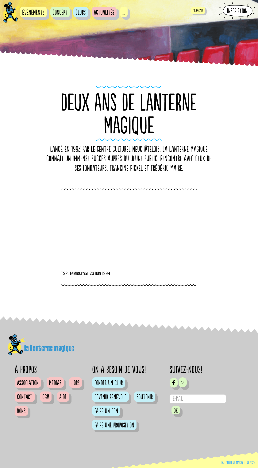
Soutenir (145, 397)
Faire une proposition (114, 425)
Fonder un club (108, 383)
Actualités (104, 13)
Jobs (75, 383)
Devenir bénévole (110, 397)
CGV (45, 397)
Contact (24, 397)
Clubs (81, 13)
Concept (60, 13)
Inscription (237, 11)
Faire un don (106, 411)
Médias (55, 383)
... (123, 13)
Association (28, 383)
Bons (21, 411)
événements (33, 13)
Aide (63, 397)
